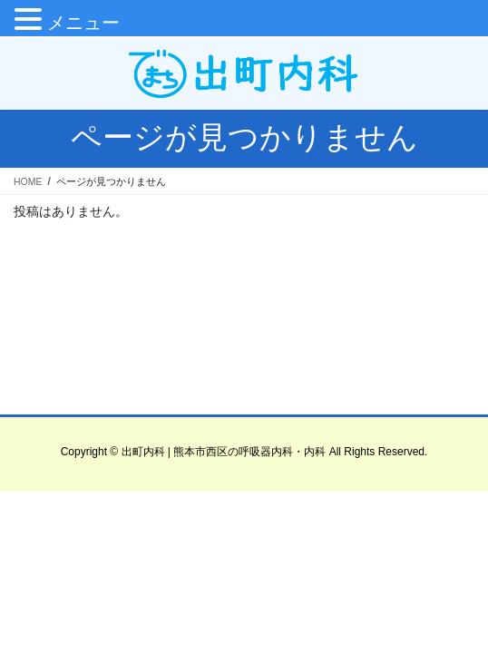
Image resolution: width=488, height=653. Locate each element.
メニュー (83, 23)
